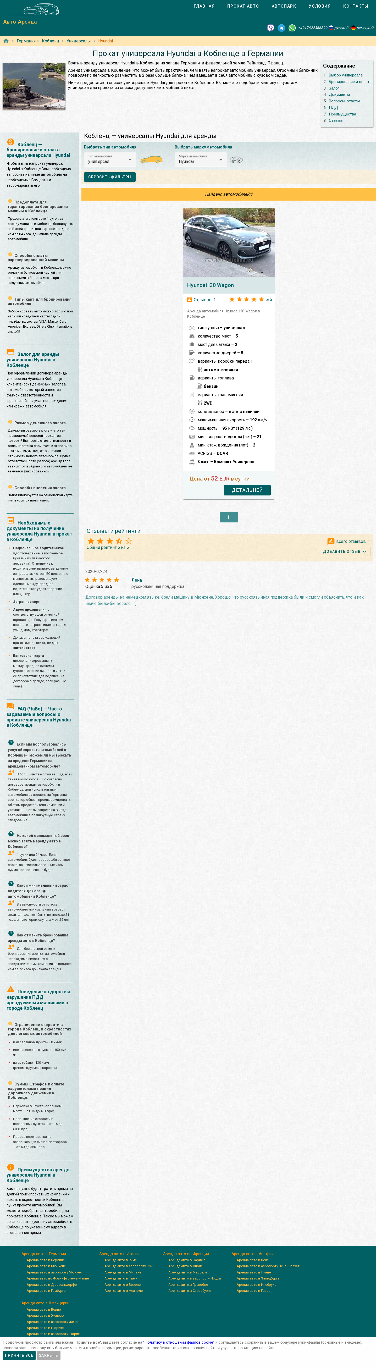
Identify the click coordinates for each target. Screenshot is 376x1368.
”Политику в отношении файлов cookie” (178, 1342)
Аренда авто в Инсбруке (256, 1285)
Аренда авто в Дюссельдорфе (52, 1285)
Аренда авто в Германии (43, 1253)
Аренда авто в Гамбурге (46, 1291)
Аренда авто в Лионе (185, 1266)
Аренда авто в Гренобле (188, 1285)
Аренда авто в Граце (253, 1291)
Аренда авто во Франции (186, 1253)
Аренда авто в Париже (186, 1260)
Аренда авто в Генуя (120, 1278)
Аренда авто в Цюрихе (45, 1328)
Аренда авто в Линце (254, 1272)
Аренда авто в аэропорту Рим (128, 1266)
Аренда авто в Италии (119, 1253)
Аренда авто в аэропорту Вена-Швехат (268, 1266)
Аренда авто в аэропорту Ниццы (194, 1278)
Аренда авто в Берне (44, 1309)
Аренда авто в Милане (122, 1272)
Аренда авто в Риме (120, 1260)
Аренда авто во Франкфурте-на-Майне (58, 1278)
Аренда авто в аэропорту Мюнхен (54, 1272)
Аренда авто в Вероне (122, 1285)
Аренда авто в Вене (253, 1260)
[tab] (204, 6)
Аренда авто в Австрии (252, 1253)
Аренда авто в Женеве (45, 1315)
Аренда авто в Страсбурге (189, 1291)
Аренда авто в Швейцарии (45, 1303)
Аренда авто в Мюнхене (46, 1266)
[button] (110, 159)
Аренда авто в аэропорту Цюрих (53, 1334)
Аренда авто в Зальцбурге (258, 1278)
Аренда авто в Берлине (46, 1260)
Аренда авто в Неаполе (123, 1291)
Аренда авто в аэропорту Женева (54, 1322)
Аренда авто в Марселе (187, 1272)
